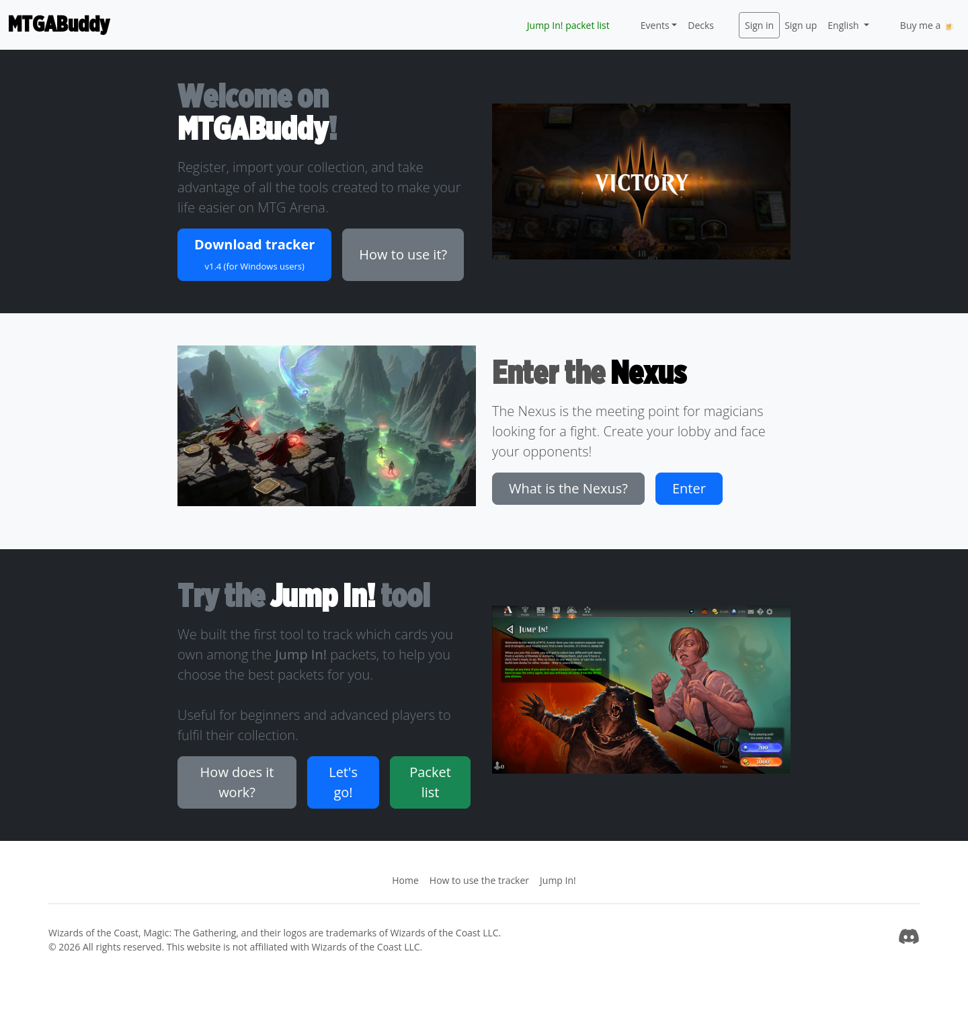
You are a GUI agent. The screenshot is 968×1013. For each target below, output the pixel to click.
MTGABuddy (59, 25)
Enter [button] (689, 488)
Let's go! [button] (343, 782)
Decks (701, 25)
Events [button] (655, 25)
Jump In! (558, 880)
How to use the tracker (479, 880)
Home (405, 880)
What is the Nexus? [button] (568, 488)
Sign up (800, 25)
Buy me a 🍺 (927, 25)
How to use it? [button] (403, 254)
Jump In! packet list (568, 25)
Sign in (759, 25)
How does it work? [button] (237, 782)
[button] (254, 255)
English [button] (844, 25)
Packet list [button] (430, 782)
